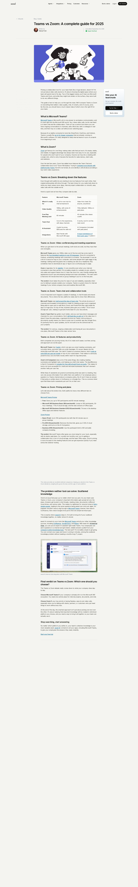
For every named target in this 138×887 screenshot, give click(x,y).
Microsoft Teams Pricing (49, 397)
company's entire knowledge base (52, 530)
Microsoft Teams (46, 120)
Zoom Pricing (45, 415)
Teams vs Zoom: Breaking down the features (22, 98)
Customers (76, 3)
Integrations (60, 3)
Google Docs (66, 523)
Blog (35, 19)
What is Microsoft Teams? (22, 91)
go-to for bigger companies (64, 135)
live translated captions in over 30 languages (64, 255)
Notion (76, 523)
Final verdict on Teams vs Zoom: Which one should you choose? (23, 108)
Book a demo (106, 3)
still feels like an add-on (75, 316)
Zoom (43, 151)
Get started (122, 3)
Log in (114, 3)
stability (60, 268)
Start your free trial (47, 634)
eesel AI (58, 515)
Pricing (69, 3)
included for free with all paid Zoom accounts (72, 364)
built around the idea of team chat (67, 301)
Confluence (57, 523)
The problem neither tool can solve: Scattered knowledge (23, 102)
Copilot (58, 347)
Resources (86, 3)
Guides (40, 19)
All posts (19, 19)
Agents (51, 3)
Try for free (114, 108)
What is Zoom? (19, 94)
